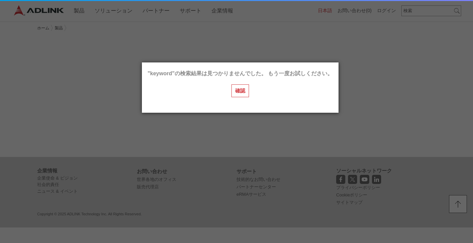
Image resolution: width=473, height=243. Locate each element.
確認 (240, 90)
